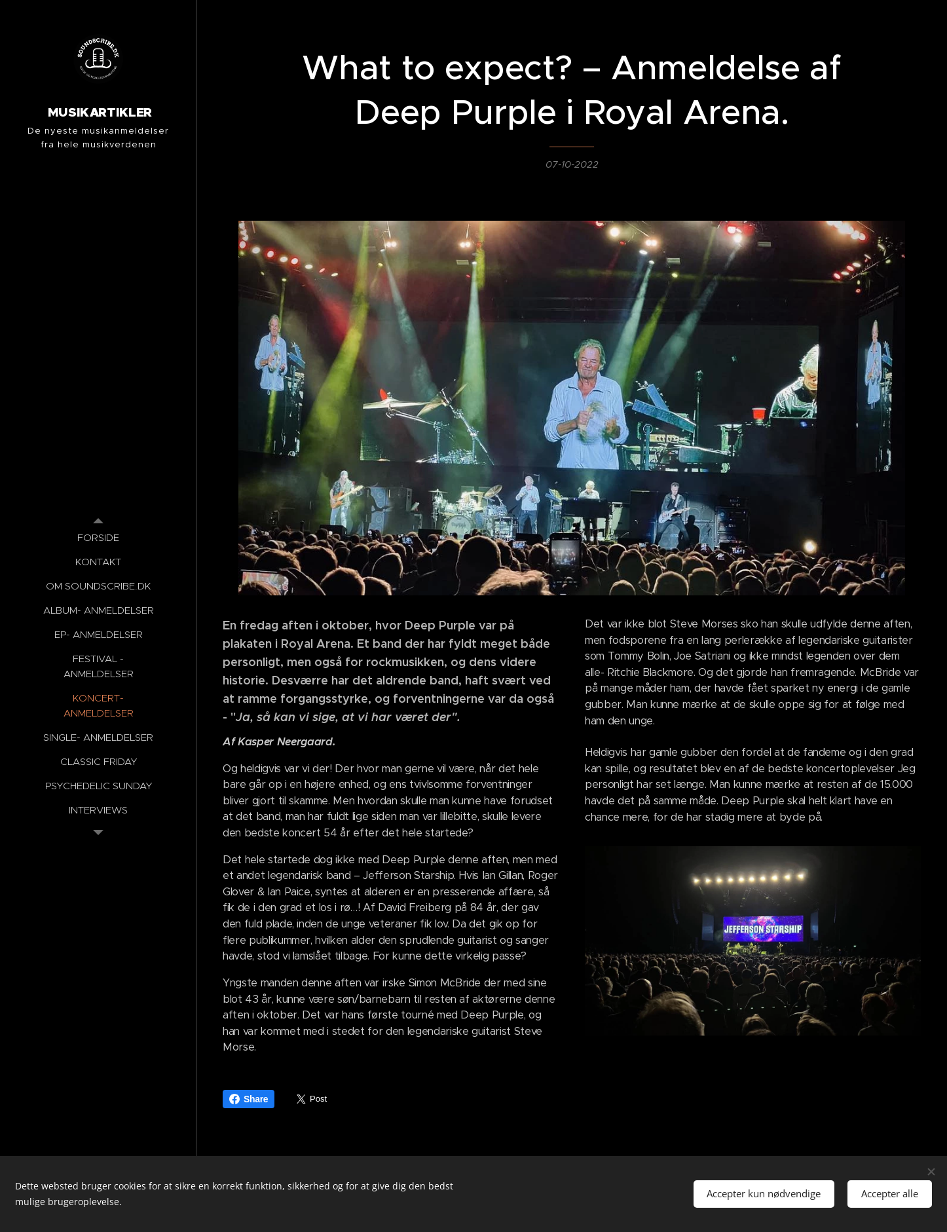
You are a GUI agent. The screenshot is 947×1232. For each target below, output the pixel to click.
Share (248, 1099)
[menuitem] (98, 537)
